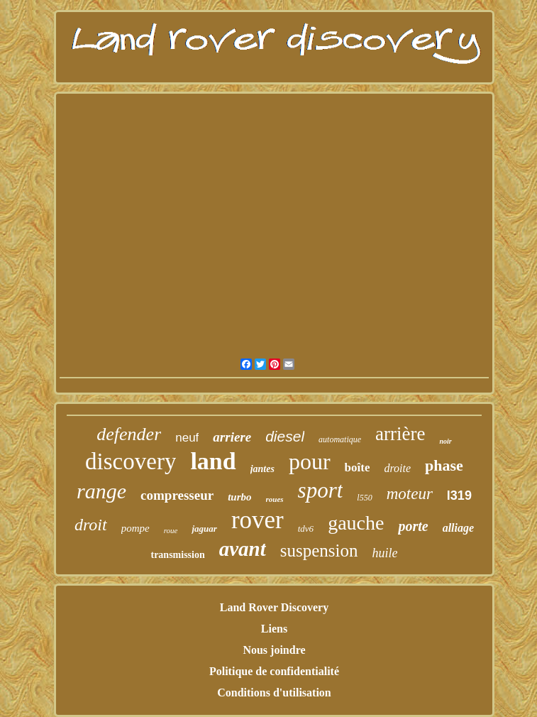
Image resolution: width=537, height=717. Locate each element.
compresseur (177, 495)
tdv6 (306, 528)
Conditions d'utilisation (274, 692)
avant (242, 548)
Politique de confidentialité (274, 671)
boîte (357, 467)
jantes (262, 469)
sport (320, 490)
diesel (284, 436)
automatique (340, 439)
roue (171, 530)
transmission (177, 554)
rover (257, 520)
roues (275, 499)
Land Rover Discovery (274, 607)
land (213, 461)
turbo (239, 497)
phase (444, 465)
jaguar (204, 528)
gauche (356, 523)
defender (128, 434)
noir (445, 441)
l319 (459, 495)
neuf (187, 437)
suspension (319, 550)
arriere (232, 436)
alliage (458, 528)
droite (397, 468)
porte (413, 526)
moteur (410, 494)
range (101, 491)
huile (385, 553)
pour (310, 461)
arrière (400, 433)
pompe (135, 528)
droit (90, 524)
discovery (130, 461)
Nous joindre (274, 650)
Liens (274, 629)
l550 (364, 498)
